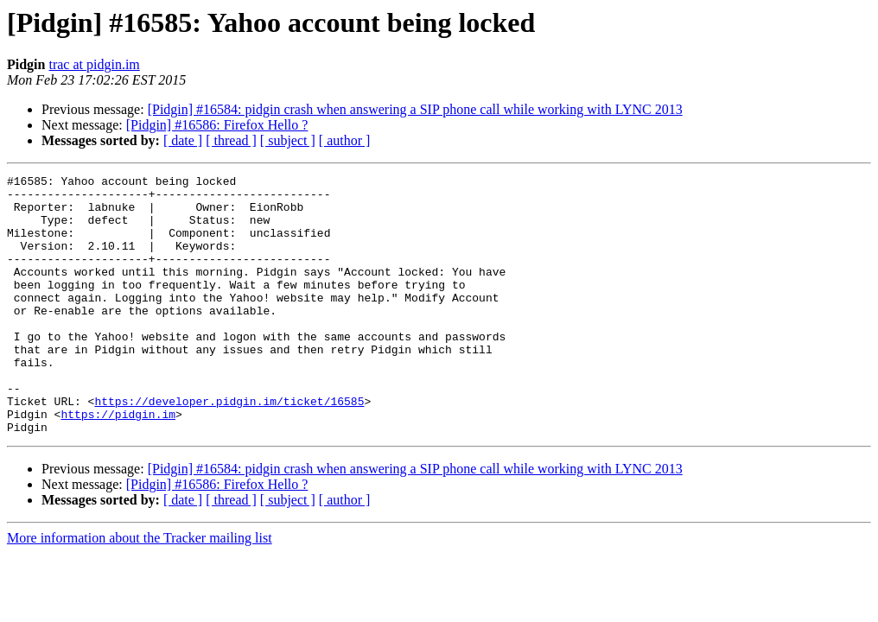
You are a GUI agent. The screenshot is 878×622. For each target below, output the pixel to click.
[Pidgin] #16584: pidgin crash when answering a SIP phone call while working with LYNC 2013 (415, 109)
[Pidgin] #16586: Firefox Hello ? (217, 124)
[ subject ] (287, 140)
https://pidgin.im (117, 463)
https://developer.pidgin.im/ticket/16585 (229, 447)
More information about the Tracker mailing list (139, 589)
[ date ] (182, 140)
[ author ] (345, 140)
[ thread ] (231, 140)
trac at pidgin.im (93, 64)
